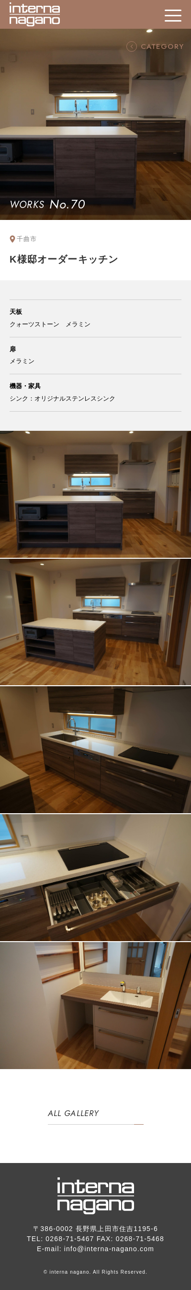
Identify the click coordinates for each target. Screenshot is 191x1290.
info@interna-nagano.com (109, 1249)
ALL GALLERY (73, 1113)
